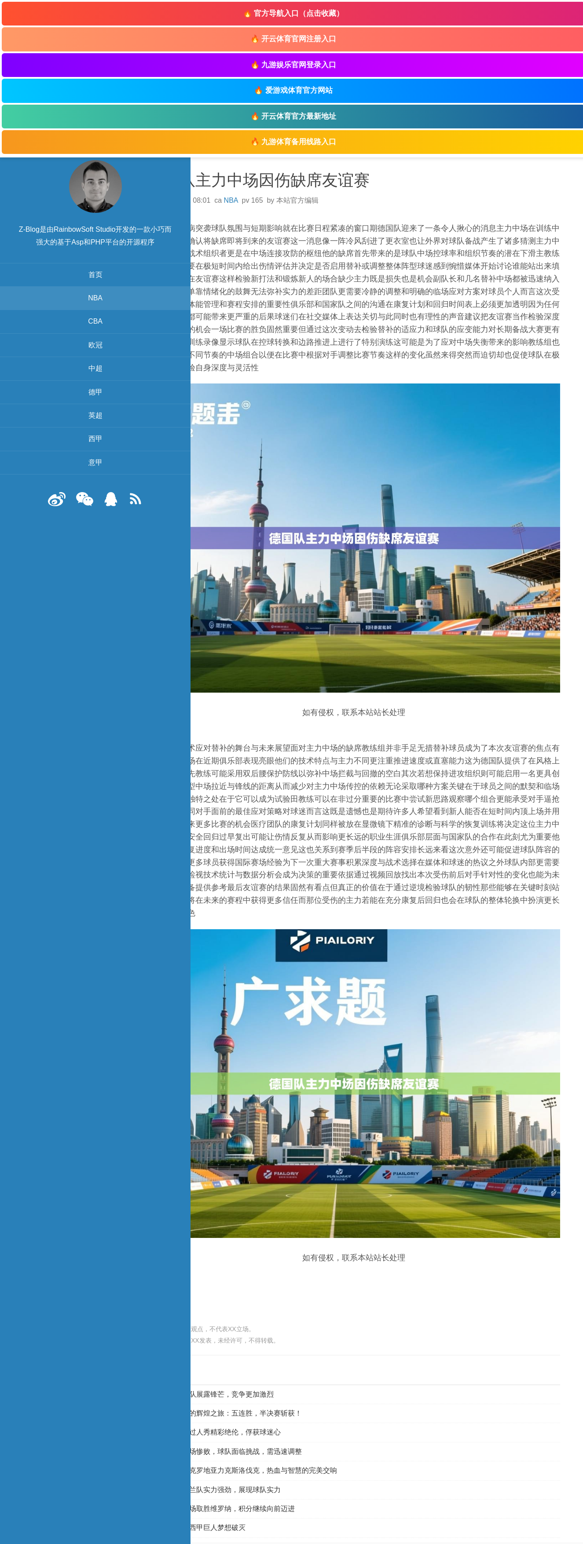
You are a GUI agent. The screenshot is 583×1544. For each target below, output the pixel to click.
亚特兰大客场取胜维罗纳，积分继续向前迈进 (239, 1487)
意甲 (70, 475)
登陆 (370, 1532)
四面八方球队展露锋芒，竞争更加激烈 (229, 1372)
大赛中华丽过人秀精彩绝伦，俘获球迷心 (232, 1411)
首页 (70, 287)
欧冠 (70, 357)
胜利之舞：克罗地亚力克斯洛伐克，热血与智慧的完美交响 (260, 1449)
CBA (70, 334)
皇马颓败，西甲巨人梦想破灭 (214, 1506)
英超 (70, 428)
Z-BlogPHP (428, 1532)
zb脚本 (484, 1532)
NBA (70, 310)
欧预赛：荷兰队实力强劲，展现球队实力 (232, 1468)
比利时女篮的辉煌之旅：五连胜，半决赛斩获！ (243, 1391)
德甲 (70, 404)
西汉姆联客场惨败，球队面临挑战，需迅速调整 (243, 1430)
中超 (70, 381)
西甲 (70, 451)
